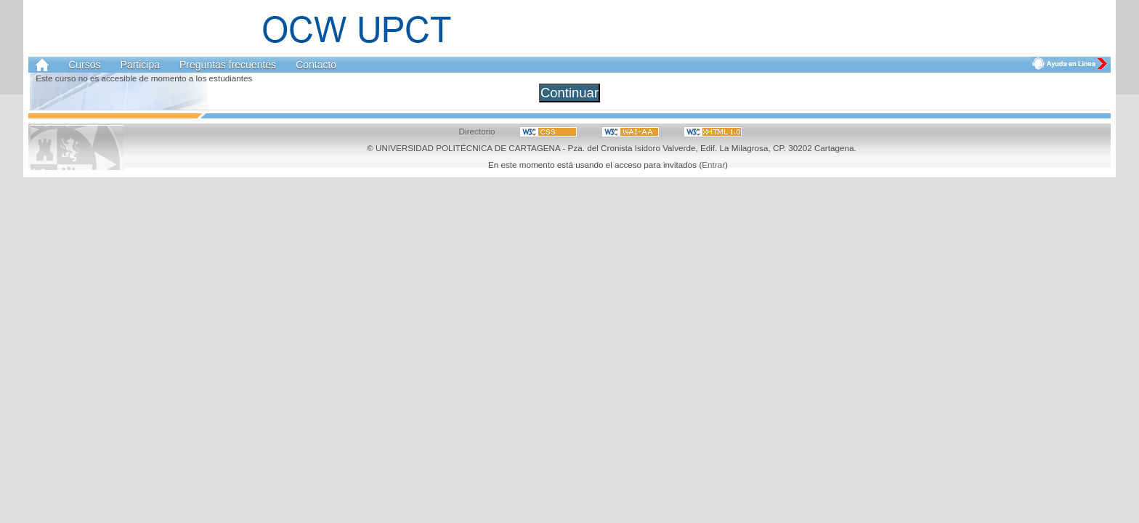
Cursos (84, 64)
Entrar (713, 164)
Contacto (316, 64)
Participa (140, 64)
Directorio (477, 131)
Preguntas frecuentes (227, 64)
